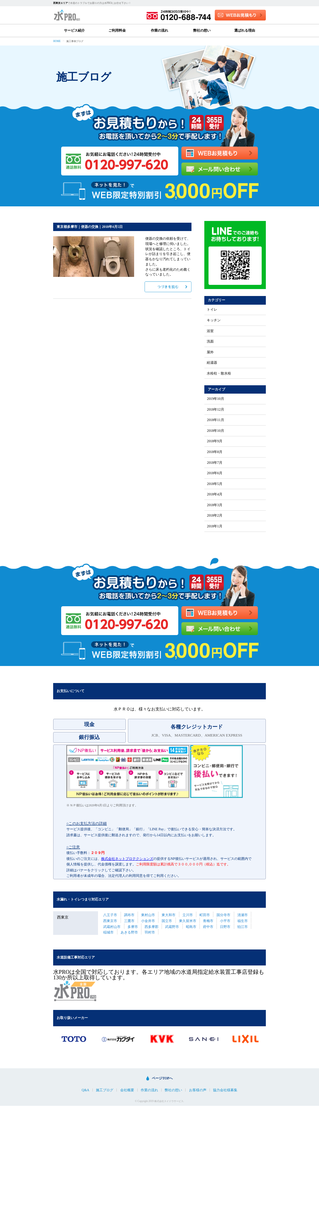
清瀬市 (242, 915)
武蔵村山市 (112, 927)
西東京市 (110, 921)
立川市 (187, 915)
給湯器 (212, 362)
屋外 (210, 352)
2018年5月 (214, 484)
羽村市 (150, 932)
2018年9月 (214, 441)
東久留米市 (187, 921)
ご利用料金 (117, 30)
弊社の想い (202, 30)
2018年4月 (214, 494)
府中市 (208, 927)
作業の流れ (159, 30)
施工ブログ (104, 1090)
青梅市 (208, 921)
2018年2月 (214, 515)
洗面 (210, 341)
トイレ (212, 309)
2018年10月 (215, 431)
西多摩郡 (151, 927)
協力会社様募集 (225, 1090)
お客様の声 (197, 1090)
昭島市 (191, 927)
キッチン (214, 320)
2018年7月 (214, 462)
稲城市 (108, 932)
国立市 (167, 921)
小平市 (225, 921)
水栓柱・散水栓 (219, 373)
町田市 (204, 915)
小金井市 (148, 921)
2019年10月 (215, 399)
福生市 (242, 921)
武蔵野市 (172, 927)
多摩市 (133, 927)
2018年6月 (214, 473)
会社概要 (127, 1090)
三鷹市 (129, 921)
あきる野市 (129, 932)
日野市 (225, 927)
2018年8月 (214, 452)
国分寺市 (223, 915)
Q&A (85, 1090)
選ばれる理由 (244, 30)
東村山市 (148, 915)
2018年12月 (215, 409)
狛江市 (242, 927)
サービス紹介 (74, 30)
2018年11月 (215, 420)
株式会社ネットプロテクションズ (127, 859)
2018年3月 (214, 505)
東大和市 (168, 915)
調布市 (129, 915)
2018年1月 (214, 526)
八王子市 (110, 915)
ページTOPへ (162, 1078)
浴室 (210, 331)
